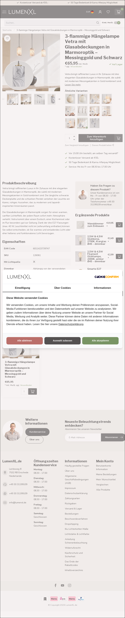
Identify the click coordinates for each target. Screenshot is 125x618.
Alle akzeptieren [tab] (100, 340)
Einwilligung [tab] (22, 288)
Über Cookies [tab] (62, 288)
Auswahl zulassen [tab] (62, 340)
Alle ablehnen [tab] (24, 340)
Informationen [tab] (102, 288)
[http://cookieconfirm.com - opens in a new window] (107, 277)
